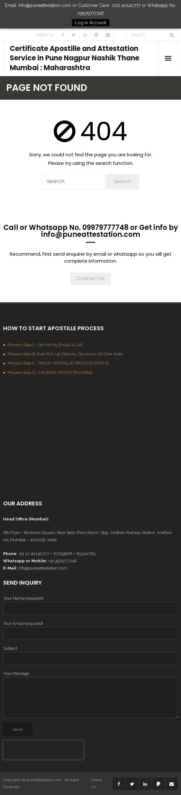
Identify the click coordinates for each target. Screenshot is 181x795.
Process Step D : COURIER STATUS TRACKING (50, 372)
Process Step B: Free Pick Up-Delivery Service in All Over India (65, 354)
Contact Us (91, 278)
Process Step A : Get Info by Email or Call (45, 344)
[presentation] (43, 750)
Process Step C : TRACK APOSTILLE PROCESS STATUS (58, 363)
